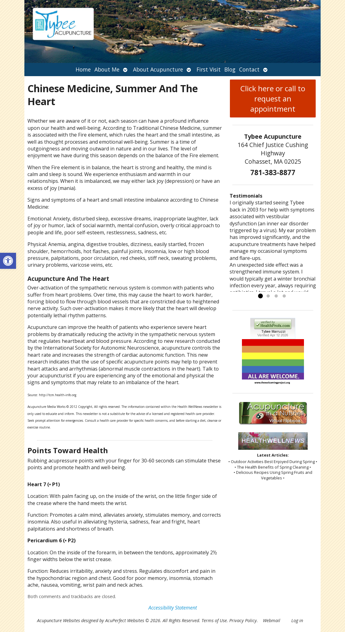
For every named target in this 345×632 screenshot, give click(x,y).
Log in (297, 620)
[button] (8, 261)
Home (83, 69)
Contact (249, 69)
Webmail (271, 620)
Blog (229, 69)
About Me (106, 69)
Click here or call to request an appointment (272, 98)
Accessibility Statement (172, 607)
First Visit (209, 69)
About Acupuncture (158, 69)
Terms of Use (214, 620)
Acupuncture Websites (58, 620)
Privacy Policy (243, 620)
